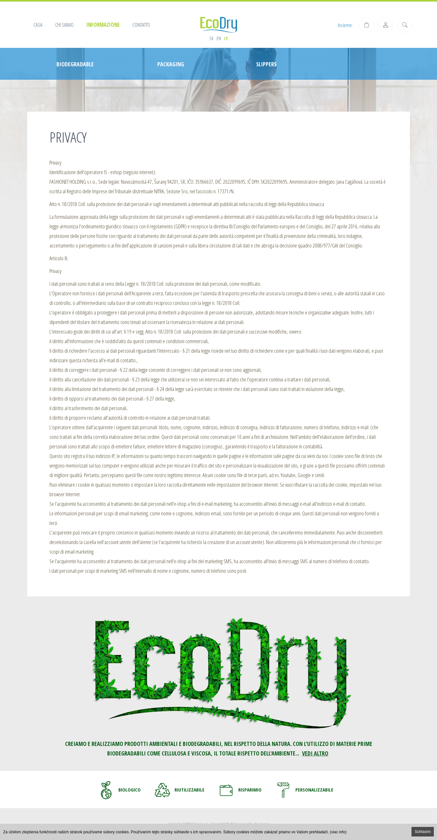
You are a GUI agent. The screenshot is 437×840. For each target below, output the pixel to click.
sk (211, 38)
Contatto (141, 24)
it (226, 38)
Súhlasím (423, 831)
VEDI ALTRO (315, 753)
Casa (37, 24)
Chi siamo (64, 24)
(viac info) (338, 832)
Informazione (103, 24)
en (219, 38)
